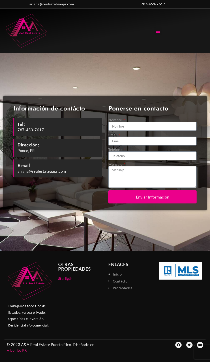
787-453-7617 (153, 4)
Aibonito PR (17, 350)
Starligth (65, 278)
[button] (158, 31)
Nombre (115, 120)
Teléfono (115, 149)
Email (113, 135)
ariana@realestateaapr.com (51, 4)
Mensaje (115, 164)
